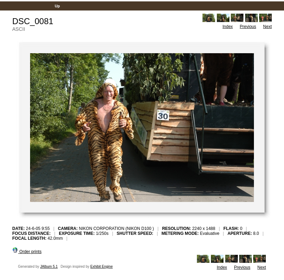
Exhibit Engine (101, 266)
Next (267, 26)
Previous (248, 26)
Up (57, 6)
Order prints (27, 251)
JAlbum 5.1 (49, 266)
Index (227, 26)
